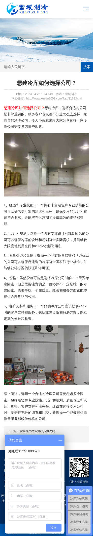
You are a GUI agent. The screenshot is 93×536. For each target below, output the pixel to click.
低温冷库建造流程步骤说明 (37, 431)
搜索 (86, 67)
